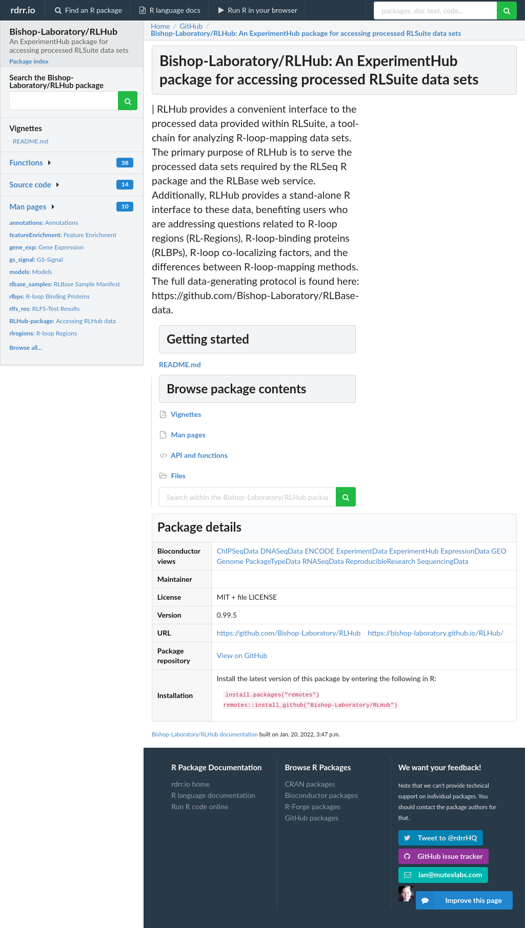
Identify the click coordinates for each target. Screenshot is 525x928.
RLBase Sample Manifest (64, 284)
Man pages (27, 206)
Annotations (43, 222)
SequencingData (443, 561)
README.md (30, 141)
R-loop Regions (43, 333)
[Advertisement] (442, 255)
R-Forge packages (312, 806)
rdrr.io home (190, 784)
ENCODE (319, 550)
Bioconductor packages (321, 795)
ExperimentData (362, 550)
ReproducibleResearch (380, 561)
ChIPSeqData (237, 550)
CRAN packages (310, 784)
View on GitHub (242, 655)
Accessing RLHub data (62, 321)
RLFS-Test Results (44, 308)
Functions (26, 162)
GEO (498, 550)
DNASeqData (281, 550)
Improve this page (459, 900)
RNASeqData (323, 561)
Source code (30, 184)
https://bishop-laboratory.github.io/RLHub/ (435, 632)
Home (160, 26)
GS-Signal (36, 259)
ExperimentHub (414, 550)
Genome (230, 561)
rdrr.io (22, 9)
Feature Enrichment (62, 235)
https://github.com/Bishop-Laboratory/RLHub (289, 632)
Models (30, 272)
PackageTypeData (273, 561)
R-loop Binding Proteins (49, 296)
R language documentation (213, 795)
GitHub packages (311, 817)
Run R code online (199, 806)
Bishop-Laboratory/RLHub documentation (205, 734)
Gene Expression (46, 247)
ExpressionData (465, 550)
